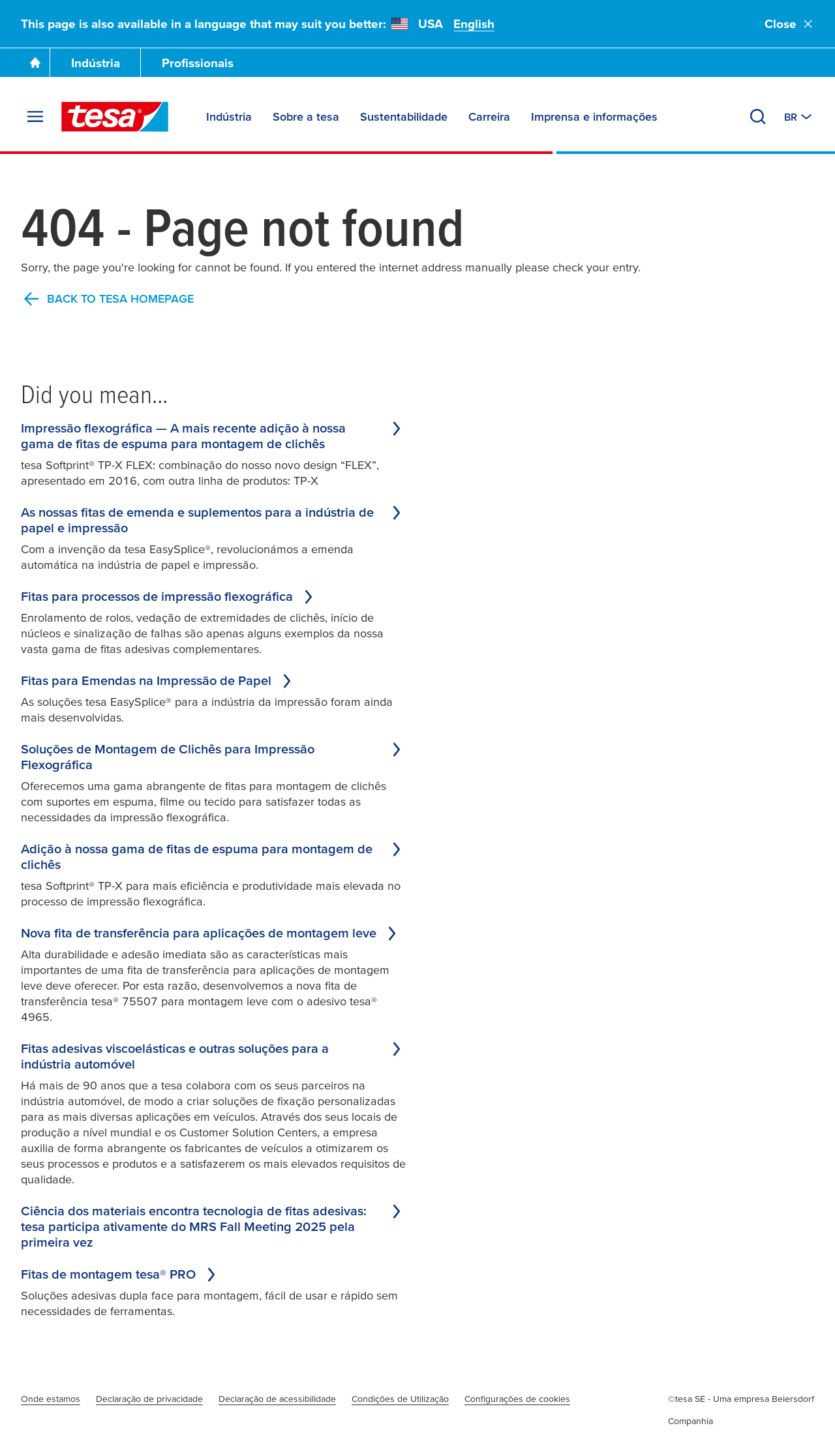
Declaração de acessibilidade (277, 1398)
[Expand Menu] (35, 116)
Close (789, 24)
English (473, 24)
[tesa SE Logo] (115, 116)
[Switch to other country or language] (799, 117)
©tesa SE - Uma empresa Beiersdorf (741, 1398)
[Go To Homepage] (35, 62)
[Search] (758, 116)
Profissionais (198, 63)
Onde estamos (50, 1398)
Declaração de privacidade (149, 1398)
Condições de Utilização (400, 1398)
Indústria (95, 63)
